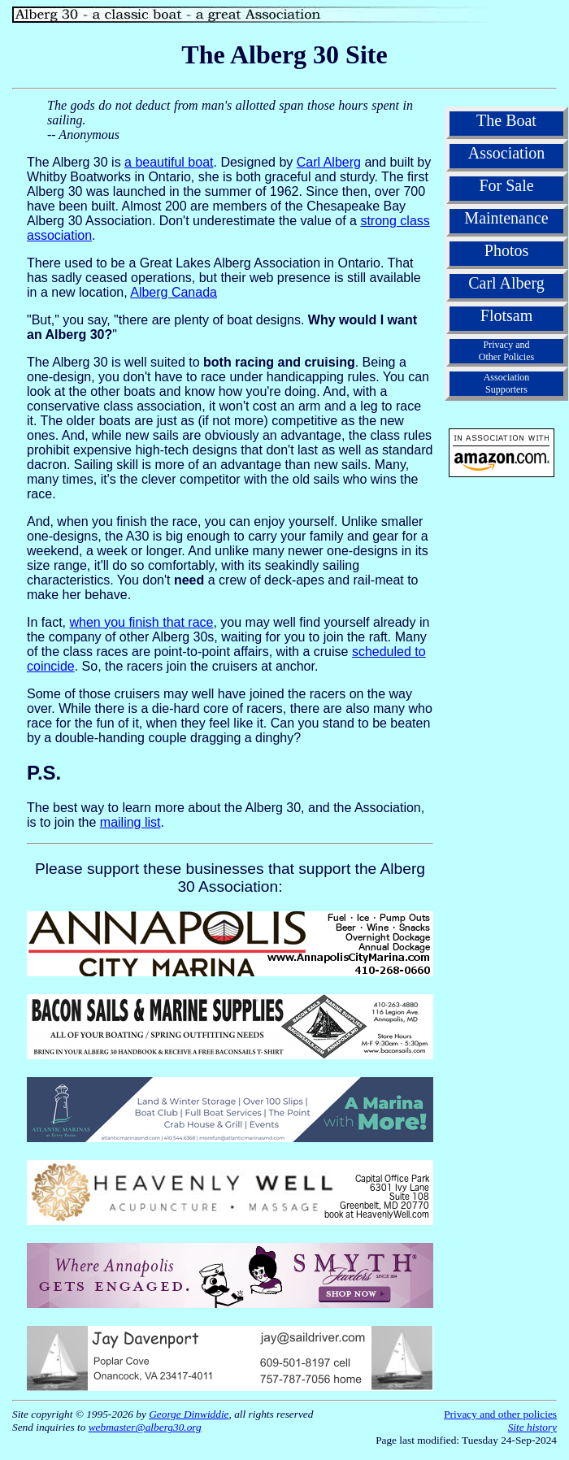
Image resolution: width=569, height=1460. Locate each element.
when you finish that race (141, 622)
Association (506, 153)
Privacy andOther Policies (506, 351)
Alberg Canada (173, 292)
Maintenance (506, 218)
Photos (506, 250)
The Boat (506, 120)
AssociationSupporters (507, 383)
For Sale (506, 185)
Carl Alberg (329, 162)
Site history (532, 1427)
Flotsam (506, 315)
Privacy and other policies (500, 1414)
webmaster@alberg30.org (145, 1427)
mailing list (130, 822)
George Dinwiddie (188, 1414)
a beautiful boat (168, 162)
